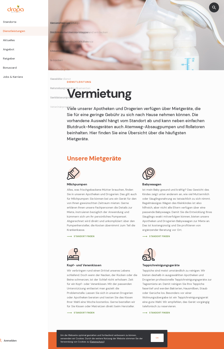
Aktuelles (14, 41)
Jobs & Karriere (18, 80)
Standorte (14, 22)
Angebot (13, 51)
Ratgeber (14, 61)
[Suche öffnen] (214, 7)
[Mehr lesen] (102, 203)
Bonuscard (15, 70)
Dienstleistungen (19, 32)
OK (157, 338)
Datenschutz (97, 341)
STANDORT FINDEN (84, 236)
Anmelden (13, 340)
